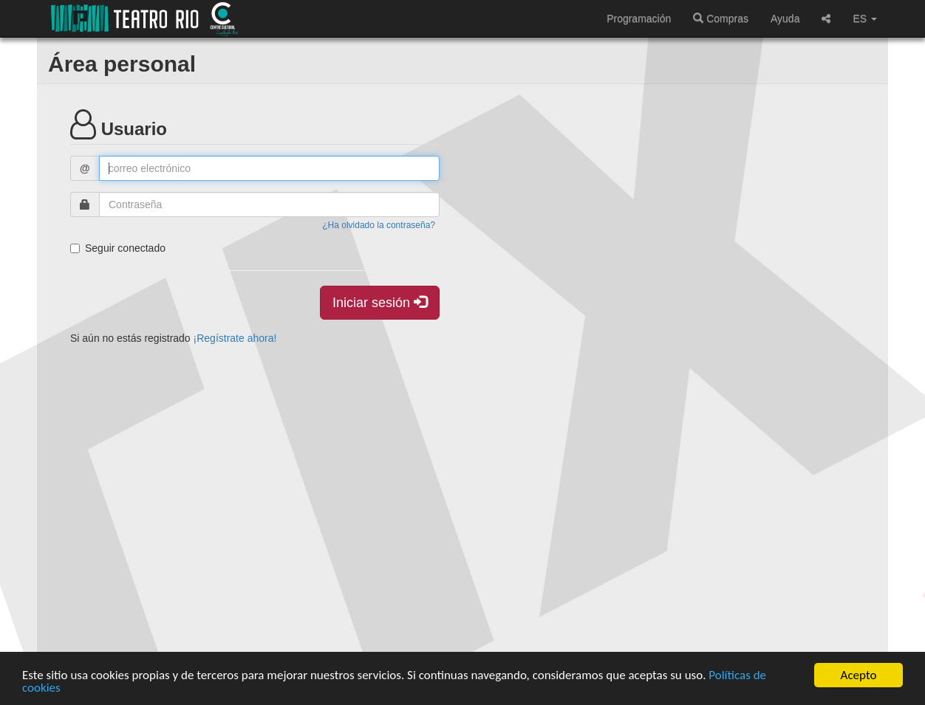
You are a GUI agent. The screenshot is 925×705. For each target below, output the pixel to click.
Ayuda (785, 18)
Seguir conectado (117, 248)
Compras (720, 18)
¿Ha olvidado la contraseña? (378, 225)
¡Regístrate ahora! (235, 338)
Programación (639, 18)
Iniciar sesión (379, 302)
